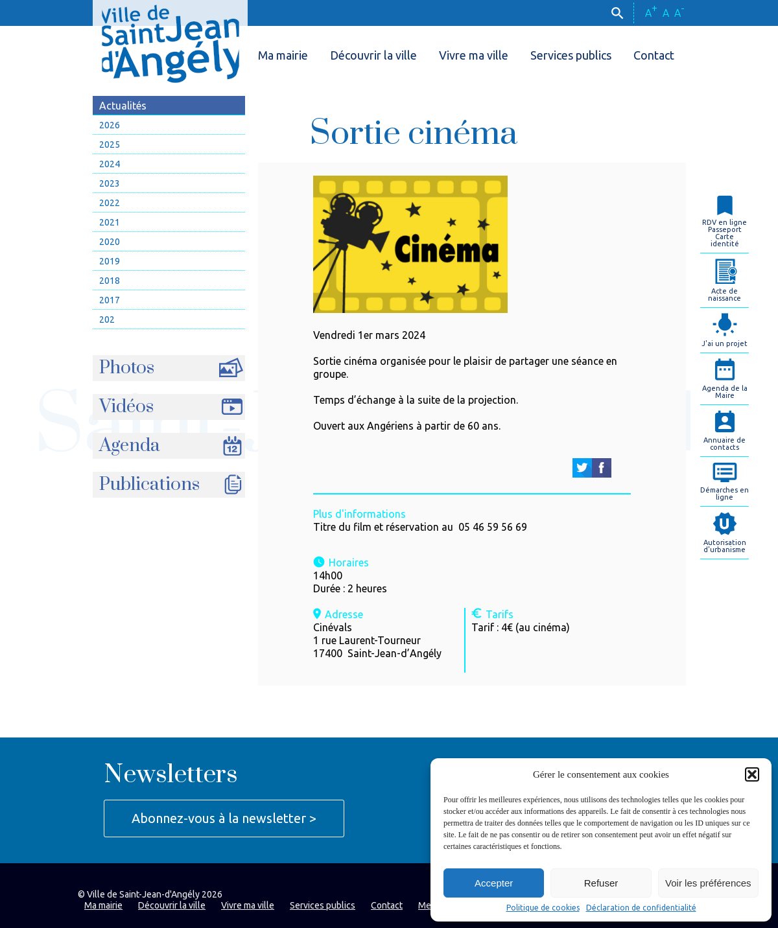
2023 (109, 183)
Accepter (494, 882)
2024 (109, 163)
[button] (752, 774)
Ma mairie (283, 55)
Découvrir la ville (373, 55)
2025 (109, 144)
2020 (109, 241)
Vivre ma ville (473, 55)
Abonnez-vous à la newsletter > (224, 818)
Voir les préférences (708, 882)
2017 (109, 300)
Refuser (601, 882)
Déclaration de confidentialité (641, 908)
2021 (109, 222)
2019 (109, 261)
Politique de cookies (543, 908)
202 (107, 319)
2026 (109, 125)
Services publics (570, 55)
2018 (109, 280)
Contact (653, 55)
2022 (109, 202)
